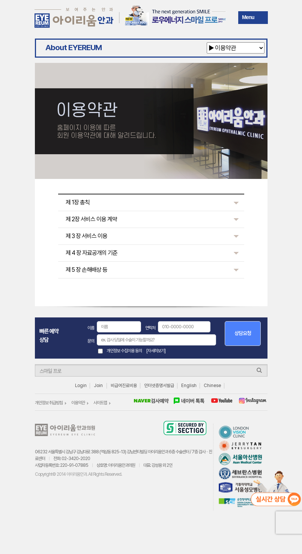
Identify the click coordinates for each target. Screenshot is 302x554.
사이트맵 (100, 402)
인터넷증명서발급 (159, 385)
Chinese (212, 385)
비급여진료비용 (124, 385)
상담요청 (242, 333)
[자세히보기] (155, 350)
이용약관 (78, 402)
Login (81, 385)
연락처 (150, 328)
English (189, 385)
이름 (90, 328)
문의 (90, 341)
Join (98, 385)
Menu (248, 17)
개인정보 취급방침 (49, 402)
